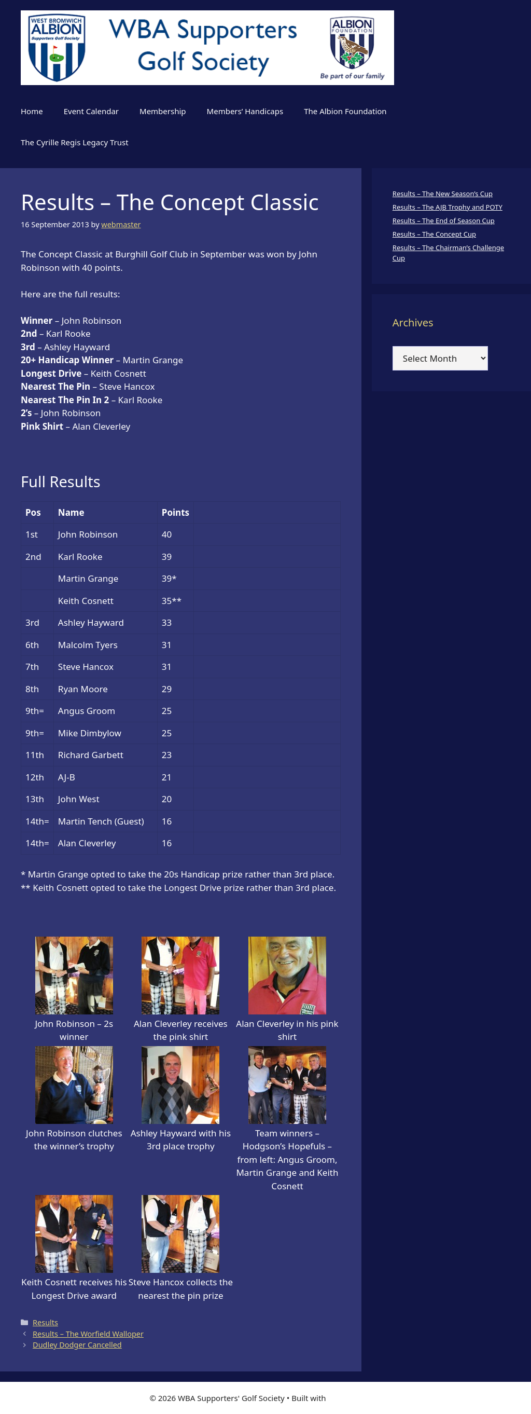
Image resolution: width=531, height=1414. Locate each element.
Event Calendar (91, 111)
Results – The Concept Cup (434, 234)
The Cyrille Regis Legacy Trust (75, 142)
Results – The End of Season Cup (444, 220)
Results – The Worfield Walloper (88, 1334)
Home (32, 111)
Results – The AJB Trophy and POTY (447, 207)
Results (45, 1322)
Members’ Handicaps (245, 111)
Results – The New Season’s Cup (443, 193)
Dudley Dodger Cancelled (77, 1345)
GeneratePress (355, 1398)
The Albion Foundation (345, 111)
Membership (162, 111)
